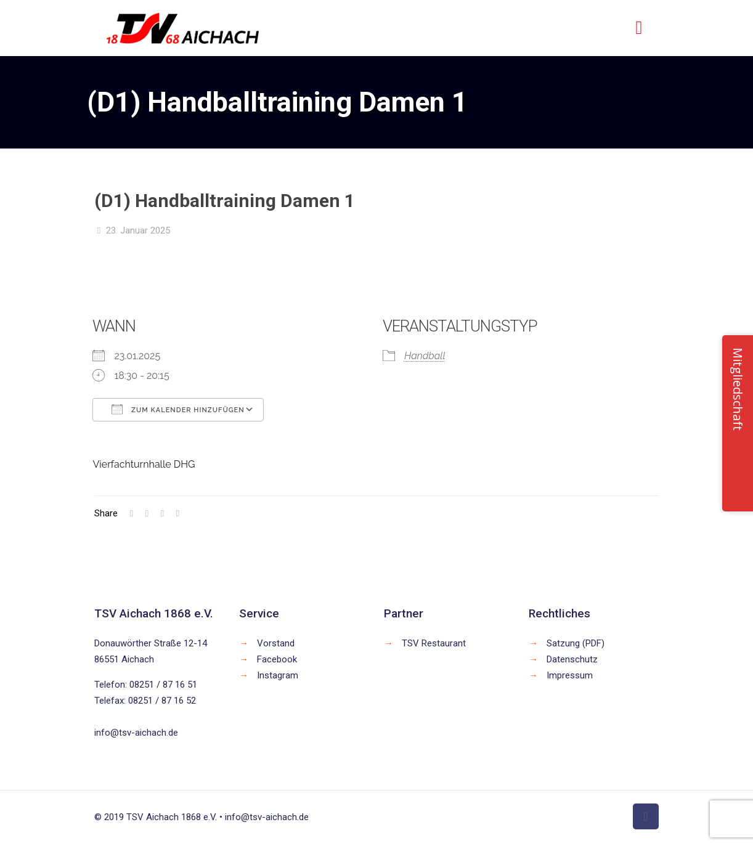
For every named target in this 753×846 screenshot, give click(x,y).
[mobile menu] (639, 27)
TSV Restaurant (434, 643)
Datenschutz (572, 659)
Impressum (570, 675)
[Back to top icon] (646, 816)
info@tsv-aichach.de (136, 732)
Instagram (277, 675)
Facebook (277, 659)
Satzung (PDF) (575, 643)
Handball (425, 356)
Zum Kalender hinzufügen (178, 409)
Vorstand (276, 643)
